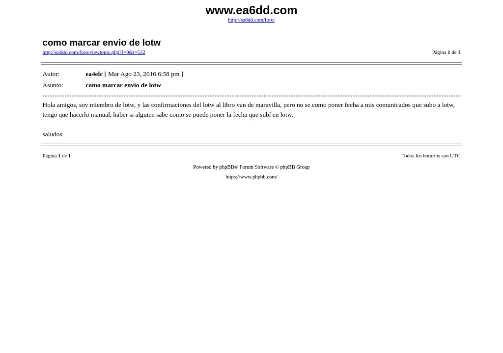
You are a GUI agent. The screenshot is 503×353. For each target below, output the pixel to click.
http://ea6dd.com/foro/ (251, 20)
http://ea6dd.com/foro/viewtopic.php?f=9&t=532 (94, 52)
